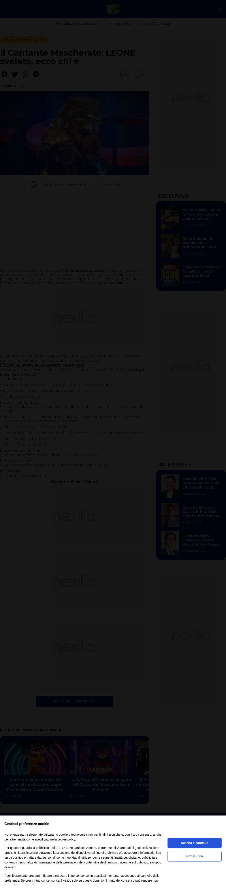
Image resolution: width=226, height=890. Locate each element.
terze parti (73, 848)
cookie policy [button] (66, 839)
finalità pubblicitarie (127, 857)
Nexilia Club (194, 856)
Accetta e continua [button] (194, 843)
